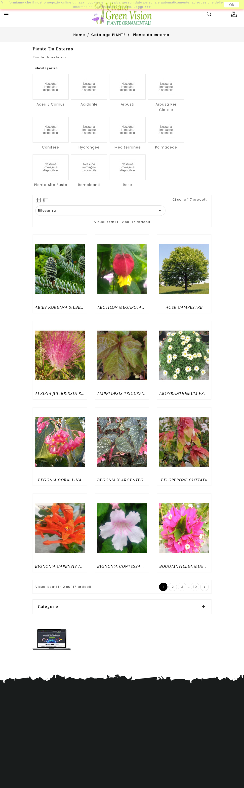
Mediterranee (128, 147)
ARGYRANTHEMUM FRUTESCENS (184, 393)
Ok (231, 5)
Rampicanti (89, 184)
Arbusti (127, 104)
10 (195, 586)
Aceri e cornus (51, 104)
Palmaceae (166, 147)
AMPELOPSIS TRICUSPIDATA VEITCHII (122, 393)
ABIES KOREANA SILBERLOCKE (60, 307)
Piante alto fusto (50, 184)
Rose (127, 184)
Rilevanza (100, 211)
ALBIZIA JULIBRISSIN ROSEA (60, 393)
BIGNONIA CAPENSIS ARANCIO (60, 566)
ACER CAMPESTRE (184, 307)
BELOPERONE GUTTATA (184, 480)
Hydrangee (89, 147)
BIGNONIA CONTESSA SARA (122, 566)
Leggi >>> (142, 7)
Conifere (50, 147)
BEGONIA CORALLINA (59, 480)
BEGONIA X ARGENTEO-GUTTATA (122, 480)
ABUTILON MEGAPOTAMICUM (122, 307)
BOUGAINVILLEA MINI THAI (184, 566)
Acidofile (89, 104)
